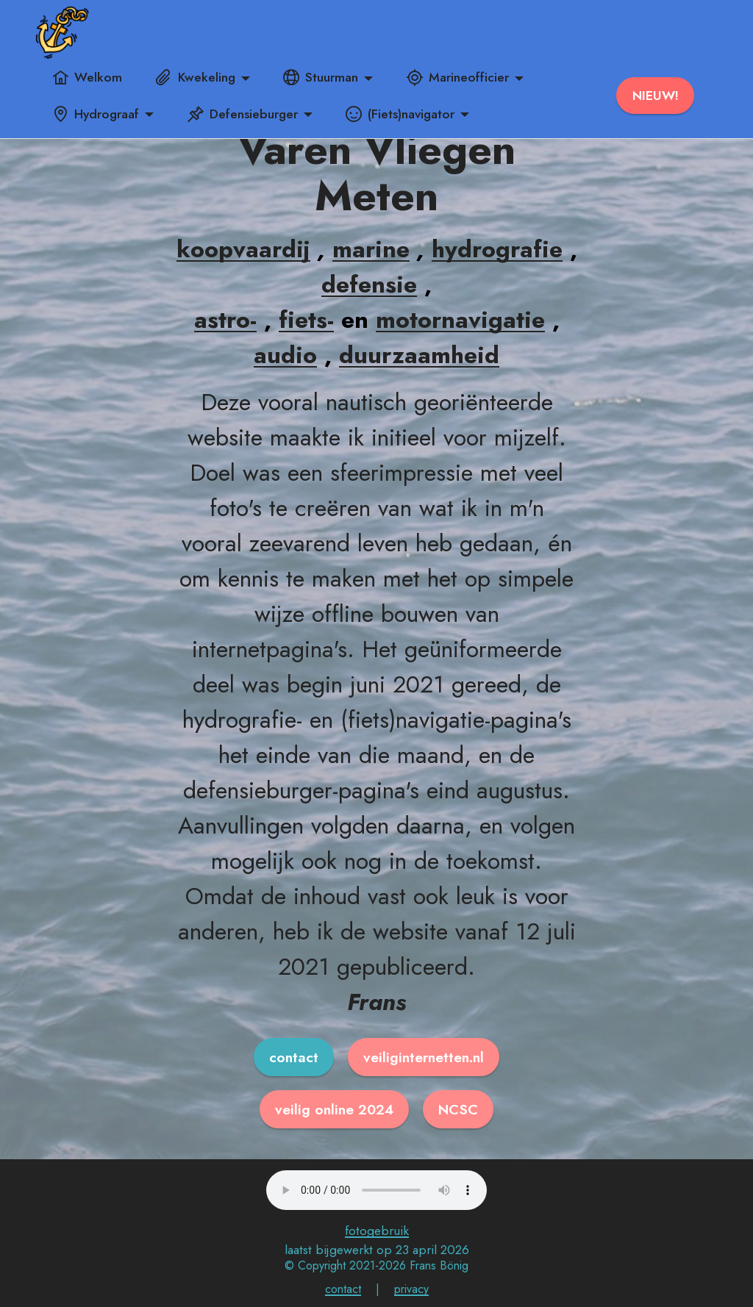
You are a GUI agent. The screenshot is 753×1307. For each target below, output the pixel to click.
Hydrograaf (95, 113)
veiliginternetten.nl (423, 1057)
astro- (225, 320)
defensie (369, 284)
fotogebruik (377, 1230)
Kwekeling (195, 77)
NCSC (458, 1109)
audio (285, 355)
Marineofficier (458, 77)
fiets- (306, 320)
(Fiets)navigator (400, 113)
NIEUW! (655, 95)
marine (371, 249)
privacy (411, 1289)
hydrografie (497, 249)
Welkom (87, 77)
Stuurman (320, 77)
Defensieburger (243, 113)
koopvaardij (243, 249)
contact (293, 1057)
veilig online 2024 (334, 1109)
